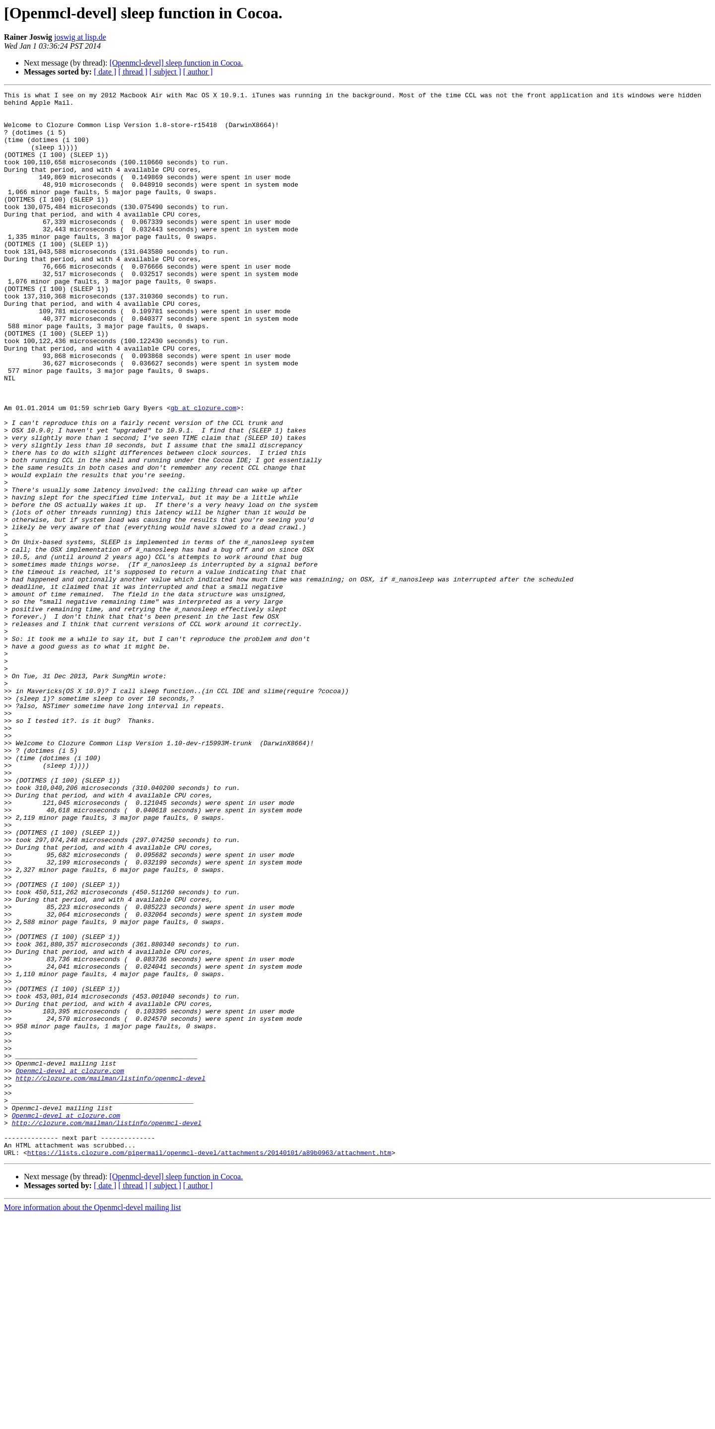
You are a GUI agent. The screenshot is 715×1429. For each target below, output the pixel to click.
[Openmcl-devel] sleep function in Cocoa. (176, 63)
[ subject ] (165, 72)
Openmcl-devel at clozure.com (69, 1267)
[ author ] (198, 72)
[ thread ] (132, 72)
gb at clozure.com (203, 471)
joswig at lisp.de (80, 37)
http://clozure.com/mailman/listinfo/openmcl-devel (110, 1276)
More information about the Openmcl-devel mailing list (92, 1420)
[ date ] (105, 72)
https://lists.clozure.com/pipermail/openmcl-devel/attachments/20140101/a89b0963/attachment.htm (209, 1365)
